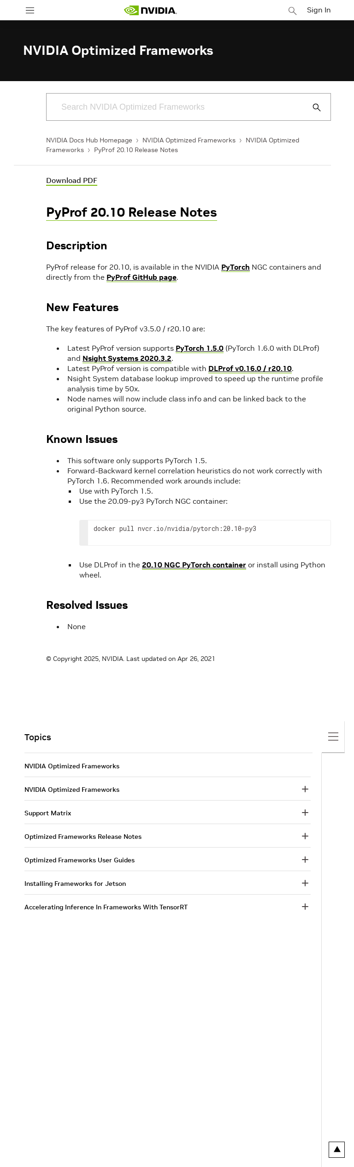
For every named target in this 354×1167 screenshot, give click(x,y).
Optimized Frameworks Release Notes (83, 836)
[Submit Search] (312, 107)
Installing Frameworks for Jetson (75, 883)
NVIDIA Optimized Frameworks (189, 140)
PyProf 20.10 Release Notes (136, 150)
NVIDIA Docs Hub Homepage (89, 140)
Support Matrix (47, 813)
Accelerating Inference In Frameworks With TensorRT (106, 907)
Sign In (319, 9)
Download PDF (71, 180)
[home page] (150, 10)
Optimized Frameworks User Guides (79, 860)
